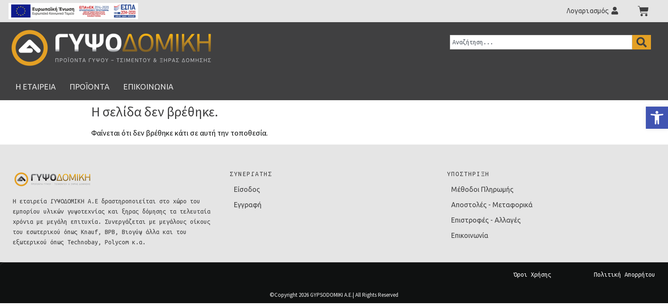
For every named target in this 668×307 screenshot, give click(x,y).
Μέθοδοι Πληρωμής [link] (482, 189)
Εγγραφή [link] (248, 205)
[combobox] (541, 42)
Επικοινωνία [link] (469, 235)
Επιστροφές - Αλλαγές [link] (486, 220)
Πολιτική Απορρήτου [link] (624, 274)
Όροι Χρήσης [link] (532, 274)
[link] (657, 118)
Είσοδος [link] (247, 189)
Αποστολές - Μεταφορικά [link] (492, 205)
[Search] (641, 42)
